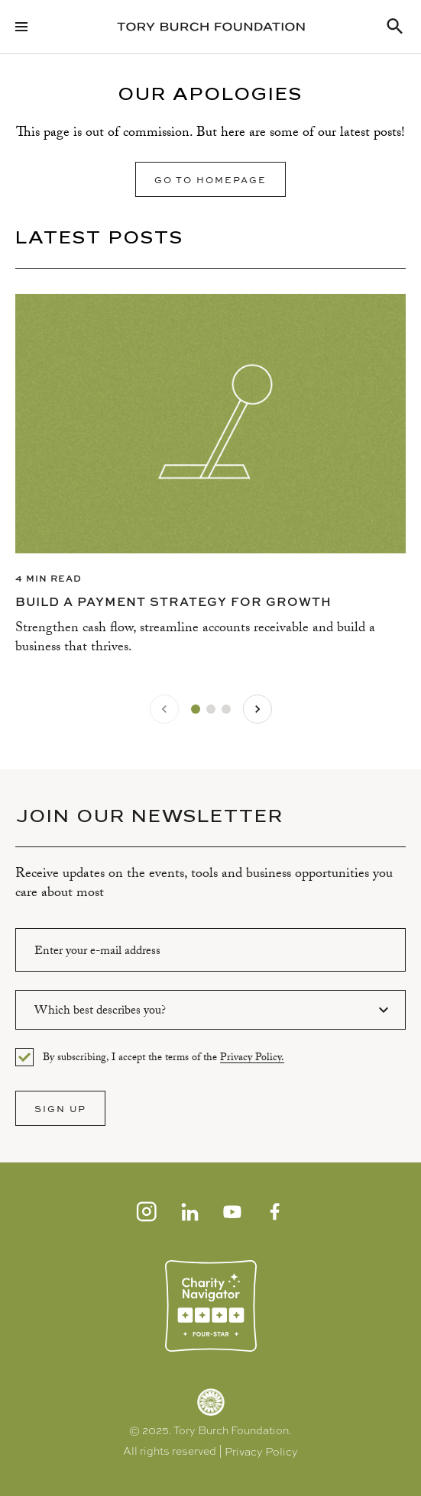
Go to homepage (210, 179)
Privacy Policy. (252, 1059)
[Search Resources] (395, 26)
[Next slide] (257, 709)
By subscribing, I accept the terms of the (163, 1057)
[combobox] (210, 1010)
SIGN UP (60, 1108)
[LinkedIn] (189, 1211)
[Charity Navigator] (211, 1306)
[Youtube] (232, 1211)
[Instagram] (146, 1211)
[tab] (195, 709)
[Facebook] (275, 1211)
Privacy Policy (261, 1451)
